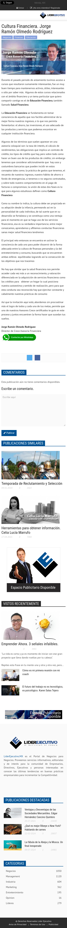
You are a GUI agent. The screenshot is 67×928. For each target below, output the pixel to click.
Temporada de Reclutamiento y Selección (31, 483)
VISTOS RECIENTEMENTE (21, 604)
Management (33, 876)
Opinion (33, 898)
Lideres (33, 903)
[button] (13, 15)
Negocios (7, 37)
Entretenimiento (33, 892)
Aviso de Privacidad (17, 924)
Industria (33, 882)
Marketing (33, 887)
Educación (31, 37)
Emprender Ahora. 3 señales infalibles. (29, 644)
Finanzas (19, 37)
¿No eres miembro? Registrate (45, 7)
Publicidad (53, 924)
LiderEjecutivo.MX (13, 756)
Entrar (20, 7)
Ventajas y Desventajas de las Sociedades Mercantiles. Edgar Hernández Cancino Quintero (41, 813)
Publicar (10, 433)
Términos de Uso (37, 924)
